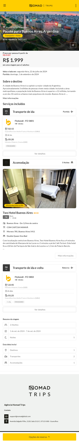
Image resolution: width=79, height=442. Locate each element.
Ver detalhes (40, 153)
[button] (7, 188)
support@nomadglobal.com (20, 416)
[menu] (76, 5)
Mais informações (10, 98)
